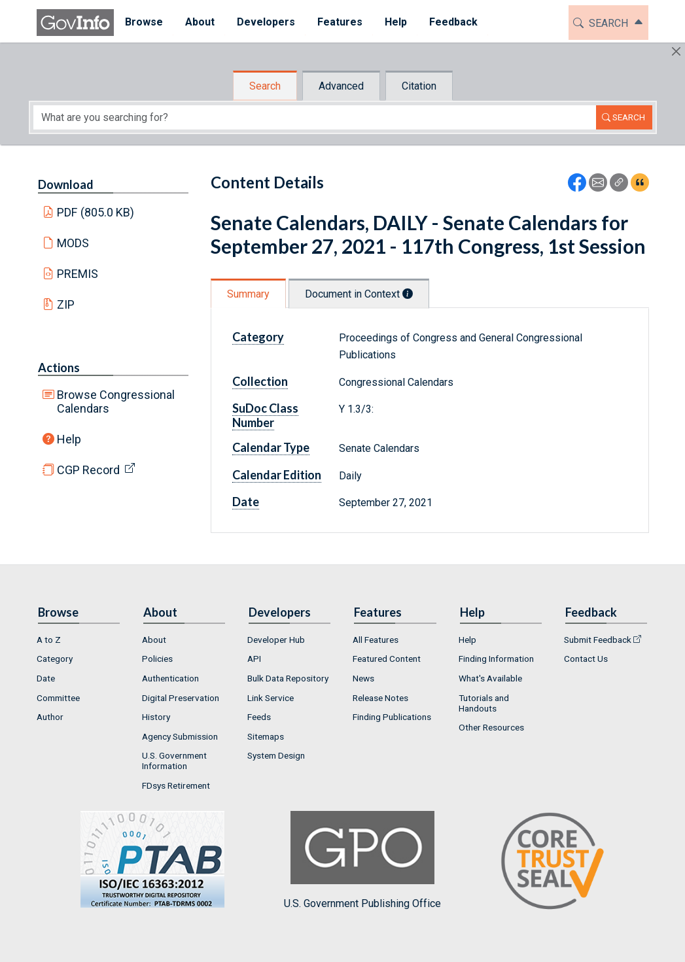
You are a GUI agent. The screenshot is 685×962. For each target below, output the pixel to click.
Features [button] (339, 22)
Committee (58, 698)
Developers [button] (266, 22)
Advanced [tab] (341, 86)
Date (245, 501)
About (154, 639)
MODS (73, 243)
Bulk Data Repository (287, 678)
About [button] (200, 22)
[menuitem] (144, 22)
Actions (59, 367)
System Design (276, 755)
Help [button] (396, 22)
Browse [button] (144, 22)
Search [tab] (265, 86)
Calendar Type (270, 447)
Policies (157, 658)
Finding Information (496, 658)
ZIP (66, 304)
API (254, 658)
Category (258, 337)
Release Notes (380, 698)
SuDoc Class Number (265, 415)
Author (50, 717)
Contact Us (586, 658)
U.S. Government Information (174, 760)
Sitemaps (265, 736)
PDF (95, 212)
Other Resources (491, 727)
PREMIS (77, 274)
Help (69, 439)
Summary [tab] (248, 294)
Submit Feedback (597, 639)
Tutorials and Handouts (484, 703)
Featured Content (387, 658)
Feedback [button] (453, 22)
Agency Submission (180, 736)
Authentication (170, 678)
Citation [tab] (419, 86)
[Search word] (314, 117)
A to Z (49, 639)
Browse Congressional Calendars (116, 401)
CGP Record (88, 470)
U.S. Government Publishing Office (362, 860)
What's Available (490, 678)
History (156, 717)
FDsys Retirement (176, 785)
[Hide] (676, 51)
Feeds (259, 717)
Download (66, 184)
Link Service (270, 698)
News (363, 678)
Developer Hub (276, 639)
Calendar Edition (276, 475)
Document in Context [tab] (359, 294)
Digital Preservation (180, 698)
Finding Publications (392, 717)
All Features (375, 639)
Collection (260, 381)
